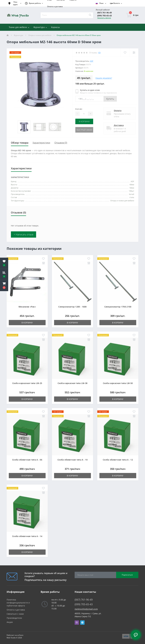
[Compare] (133, 52)
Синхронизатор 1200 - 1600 (72, 306)
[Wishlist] (125, 52)
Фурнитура (18, 35)
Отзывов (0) (60, 142)
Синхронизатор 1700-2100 (117, 306)
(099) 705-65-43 (104, 15)
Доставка (119, 125)
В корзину (84, 121)
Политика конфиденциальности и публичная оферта (18, 602)
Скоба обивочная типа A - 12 (118, 459)
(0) (99, 52)
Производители (14, 618)
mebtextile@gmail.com (86, 609)
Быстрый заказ (84, 129)
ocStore (20, 635)
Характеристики (41, 142)
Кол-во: (78, 109)
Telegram (82, 623)
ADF (91, 61)
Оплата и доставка (55, 6)
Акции (10, 622)
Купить (110, 98)
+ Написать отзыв (23, 234)
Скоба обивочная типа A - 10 (72, 459)
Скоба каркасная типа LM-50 (118, 383)
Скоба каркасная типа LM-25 (27, 383)
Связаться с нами (15, 613)
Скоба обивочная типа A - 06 (27, 459)
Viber (77, 623)
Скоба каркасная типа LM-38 (73, 383)
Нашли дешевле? (103, 78)
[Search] (90, 15)
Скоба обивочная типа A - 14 (27, 536)
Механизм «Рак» (27, 306)
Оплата (117, 110)
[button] (4, 285)
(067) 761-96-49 (104, 12)
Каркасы (55, 27)
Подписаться (127, 575)
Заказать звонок (104, 18)
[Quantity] (84, 114)
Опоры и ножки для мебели (39, 35)
